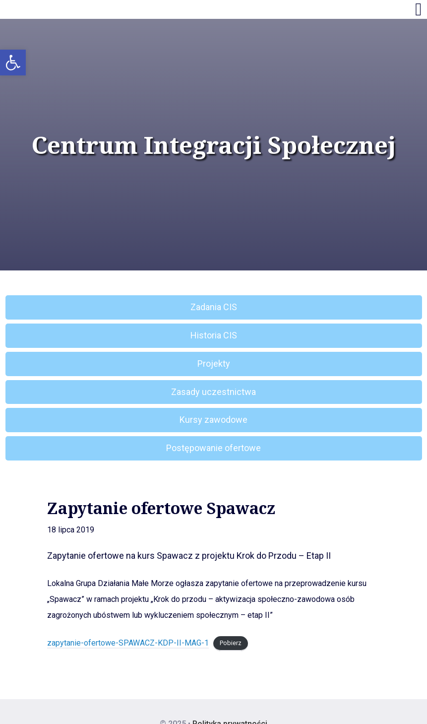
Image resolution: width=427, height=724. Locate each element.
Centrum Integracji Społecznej (213, 145)
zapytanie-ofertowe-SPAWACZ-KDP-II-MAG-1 (128, 643)
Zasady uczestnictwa (213, 392)
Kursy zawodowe (213, 419)
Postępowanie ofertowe (213, 448)
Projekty (213, 363)
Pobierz (231, 643)
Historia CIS (213, 335)
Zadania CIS (213, 307)
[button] (13, 62)
